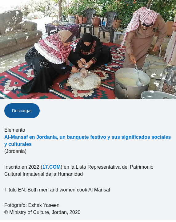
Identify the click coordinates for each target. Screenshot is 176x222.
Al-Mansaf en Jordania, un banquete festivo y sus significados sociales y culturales (87, 140)
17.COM (51, 167)
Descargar (22, 110)
